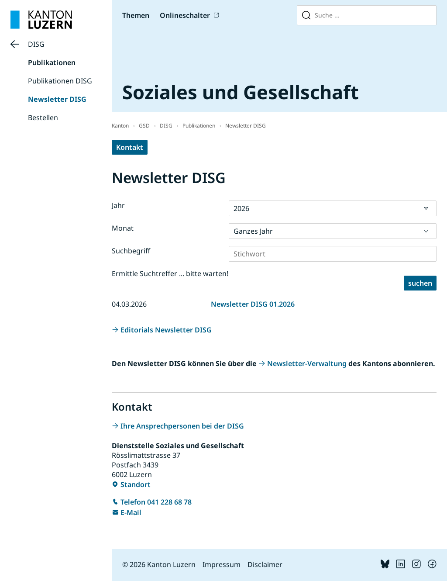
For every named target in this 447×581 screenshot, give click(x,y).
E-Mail (130, 512)
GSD (144, 125)
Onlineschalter (185, 15)
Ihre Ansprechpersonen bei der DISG (182, 426)
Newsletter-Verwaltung (307, 363)
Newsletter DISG (57, 99)
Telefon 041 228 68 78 (156, 502)
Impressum (222, 564)
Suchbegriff (131, 251)
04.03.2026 (129, 304)
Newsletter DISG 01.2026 (253, 304)
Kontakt (129, 147)
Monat (123, 228)
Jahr (118, 205)
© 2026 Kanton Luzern (159, 564)
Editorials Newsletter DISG (166, 330)
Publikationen (52, 62)
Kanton (120, 125)
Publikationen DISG (60, 81)
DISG (36, 44)
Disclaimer (265, 564)
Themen (135, 15)
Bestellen (43, 117)
